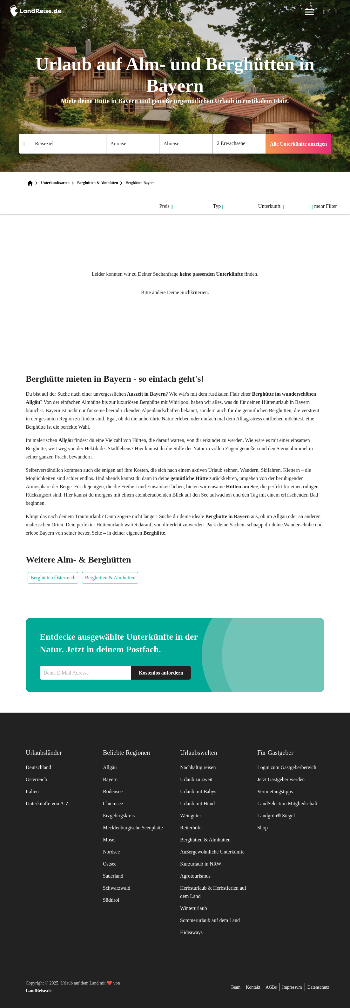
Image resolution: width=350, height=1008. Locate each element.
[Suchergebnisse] (66, 144)
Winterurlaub (193, 908)
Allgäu (110, 767)
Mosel (109, 839)
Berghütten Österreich (52, 577)
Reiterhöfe (191, 827)
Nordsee (111, 851)
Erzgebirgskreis (119, 815)
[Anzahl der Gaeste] (239, 144)
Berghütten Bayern (140, 183)
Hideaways (191, 932)
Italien (32, 791)
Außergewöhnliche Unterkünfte (212, 851)
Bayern (110, 779)
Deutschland (38, 767)
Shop (262, 827)
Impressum (292, 987)
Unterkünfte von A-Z (47, 803)
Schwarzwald (116, 888)
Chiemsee (113, 803)
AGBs (271, 987)
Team (235, 987)
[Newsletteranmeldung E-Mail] (85, 673)
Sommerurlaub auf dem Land (210, 920)
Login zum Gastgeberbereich (286, 767)
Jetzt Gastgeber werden (281, 779)
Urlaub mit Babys (198, 791)
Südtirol (111, 900)
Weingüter (190, 815)
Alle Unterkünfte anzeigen (298, 144)
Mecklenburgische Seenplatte (133, 827)
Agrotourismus (195, 876)
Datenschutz (318, 987)
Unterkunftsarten (55, 183)
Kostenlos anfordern (161, 672)
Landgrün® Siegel (276, 815)
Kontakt (253, 987)
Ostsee (110, 863)
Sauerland (113, 876)
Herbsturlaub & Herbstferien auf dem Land (213, 892)
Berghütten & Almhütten (97, 183)
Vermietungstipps (275, 791)
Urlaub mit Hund (197, 803)
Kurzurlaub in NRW (200, 863)
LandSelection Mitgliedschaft (287, 803)
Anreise (118, 143)
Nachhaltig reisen (198, 767)
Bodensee (113, 791)
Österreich (36, 779)
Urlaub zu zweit (196, 779)
